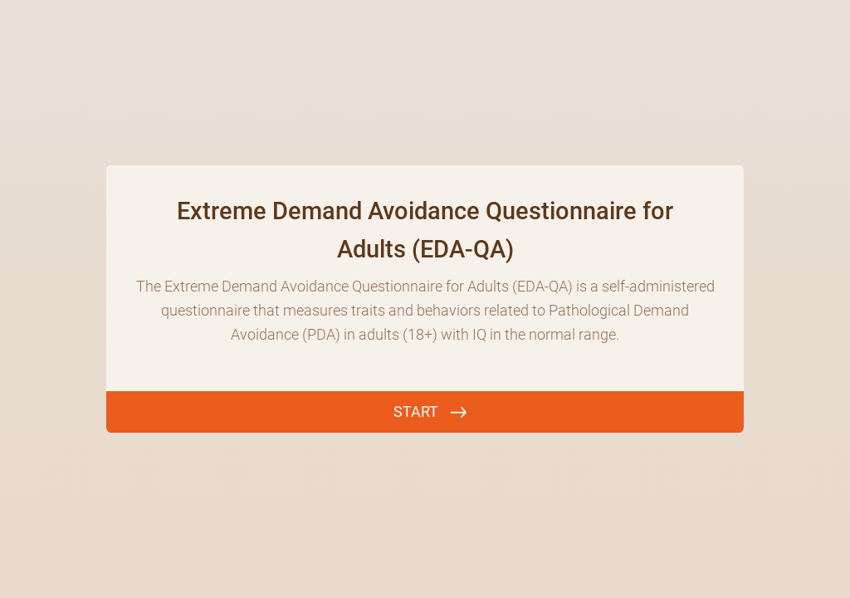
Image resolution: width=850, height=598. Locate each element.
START (415, 411)
